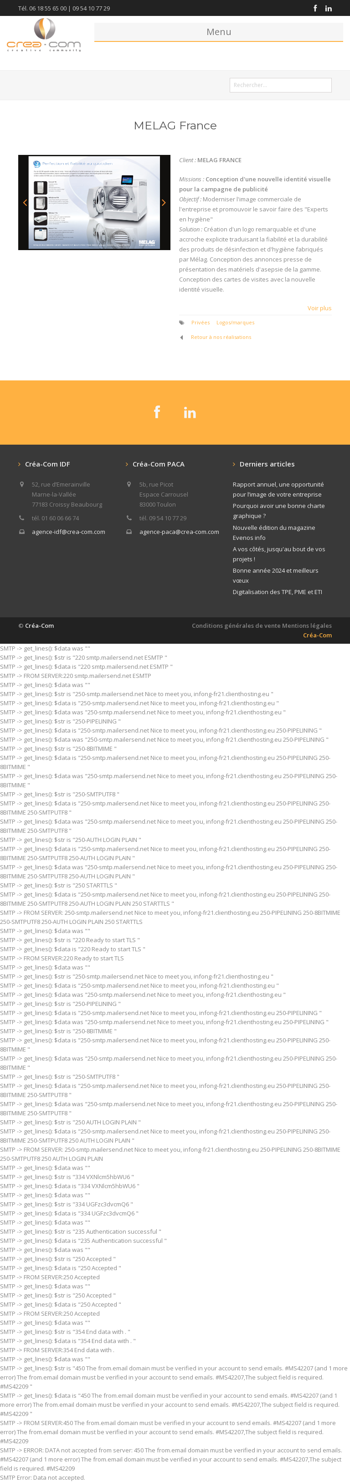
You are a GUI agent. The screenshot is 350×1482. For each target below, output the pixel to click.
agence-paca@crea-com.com (179, 532)
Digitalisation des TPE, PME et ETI (277, 592)
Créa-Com (39, 625)
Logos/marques (235, 322)
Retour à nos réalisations (221, 336)
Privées (200, 322)
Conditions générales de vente (236, 625)
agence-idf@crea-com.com (68, 532)
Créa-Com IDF (47, 463)
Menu (219, 32)
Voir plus (320, 308)
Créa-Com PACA (159, 463)
